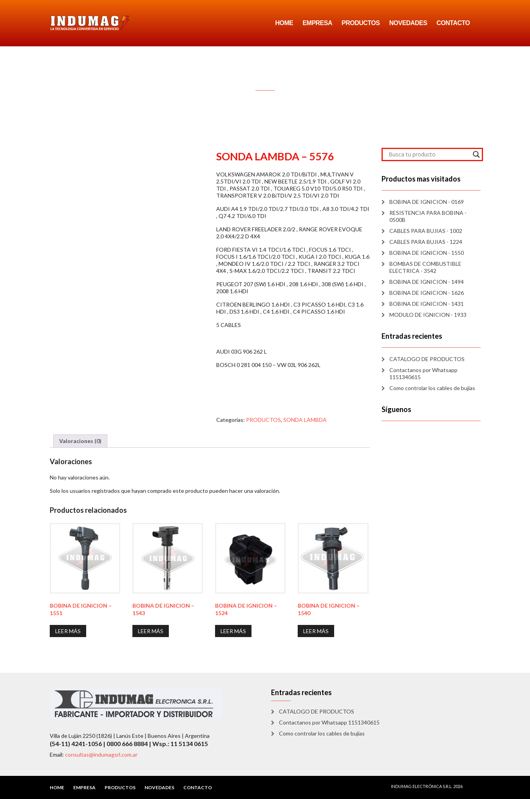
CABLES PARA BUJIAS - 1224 (425, 241)
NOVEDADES (408, 23)
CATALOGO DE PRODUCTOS (427, 359)
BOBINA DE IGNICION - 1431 (426, 303)
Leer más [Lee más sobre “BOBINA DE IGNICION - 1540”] (316, 631)
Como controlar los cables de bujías (432, 388)
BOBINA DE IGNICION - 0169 (426, 201)
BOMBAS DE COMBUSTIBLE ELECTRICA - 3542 (425, 267)
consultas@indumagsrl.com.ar (101, 754)
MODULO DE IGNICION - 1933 (428, 314)
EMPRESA (317, 23)
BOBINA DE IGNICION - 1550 (426, 252)
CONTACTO (453, 23)
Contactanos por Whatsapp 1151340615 (423, 373)
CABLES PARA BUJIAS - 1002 (425, 230)
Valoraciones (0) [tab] (80, 441)
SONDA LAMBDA (305, 419)
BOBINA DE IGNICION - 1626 (426, 292)
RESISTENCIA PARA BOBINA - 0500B (428, 216)
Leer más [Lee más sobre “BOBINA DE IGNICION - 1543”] (150, 631)
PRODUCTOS (361, 23)
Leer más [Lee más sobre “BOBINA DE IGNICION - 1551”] (68, 631)
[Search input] (429, 154)
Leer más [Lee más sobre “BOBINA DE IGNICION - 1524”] (233, 631)
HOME (284, 23)
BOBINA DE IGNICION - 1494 (426, 281)
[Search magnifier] (476, 154)
